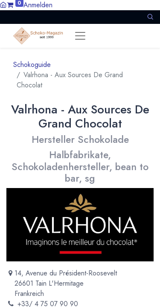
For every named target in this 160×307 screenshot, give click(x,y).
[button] (150, 17)
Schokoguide (32, 65)
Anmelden (37, 5)
